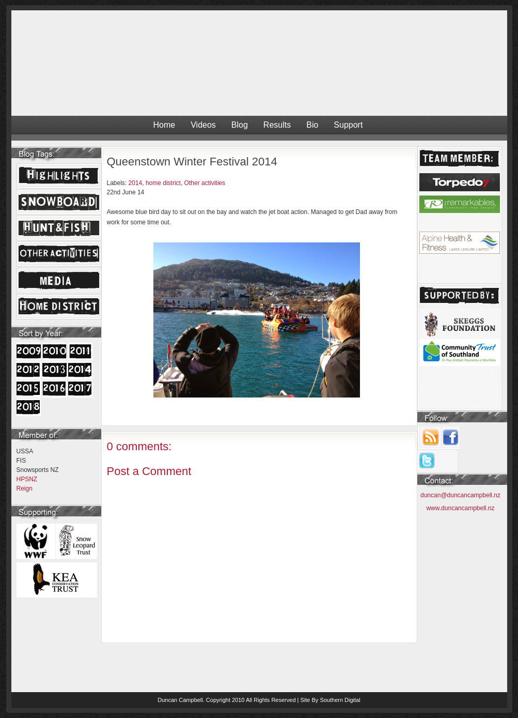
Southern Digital (340, 700)
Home (164, 124)
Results (277, 124)
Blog (239, 124)
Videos (203, 124)
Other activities (204, 183)
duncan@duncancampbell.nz (460, 495)
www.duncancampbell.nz (460, 508)
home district (163, 183)
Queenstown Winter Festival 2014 (192, 161)
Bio (312, 124)
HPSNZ (27, 479)
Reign (25, 488)
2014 (136, 183)
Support (348, 124)
